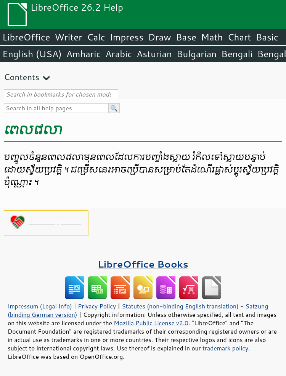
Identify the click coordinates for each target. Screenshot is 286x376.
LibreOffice (26, 37)
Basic (266, 37)
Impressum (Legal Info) (40, 306)
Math (212, 37)
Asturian (154, 53)
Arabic (118, 53)
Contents (21, 77)
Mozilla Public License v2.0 (151, 323)
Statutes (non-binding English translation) (180, 306)
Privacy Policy (97, 306)
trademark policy (225, 348)
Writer (68, 37)
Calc (96, 37)
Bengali (236, 53)
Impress (127, 37)
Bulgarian (197, 53)
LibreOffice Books (143, 264)
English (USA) (32, 53)
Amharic (83, 53)
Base (186, 37)
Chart (239, 37)
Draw (159, 37)
